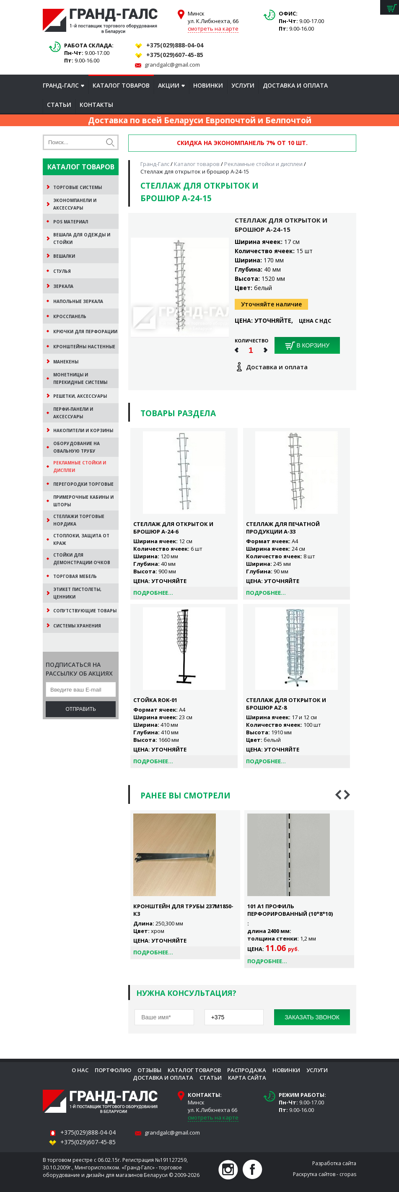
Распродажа (246, 1070)
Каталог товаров (121, 85)
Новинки (208, 85)
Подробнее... (153, 592)
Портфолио (113, 1070)
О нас (80, 1070)
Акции (168, 85)
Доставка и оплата (295, 85)
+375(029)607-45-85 (174, 55)
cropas (347, 1174)
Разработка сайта (334, 1163)
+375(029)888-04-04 (174, 45)
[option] (185, 884)
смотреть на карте (213, 28)
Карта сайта (247, 1077)
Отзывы (149, 1070)
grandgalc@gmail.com (172, 64)
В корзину (307, 346)
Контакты (96, 105)
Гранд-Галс (61, 85)
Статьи (59, 105)
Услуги (242, 85)
